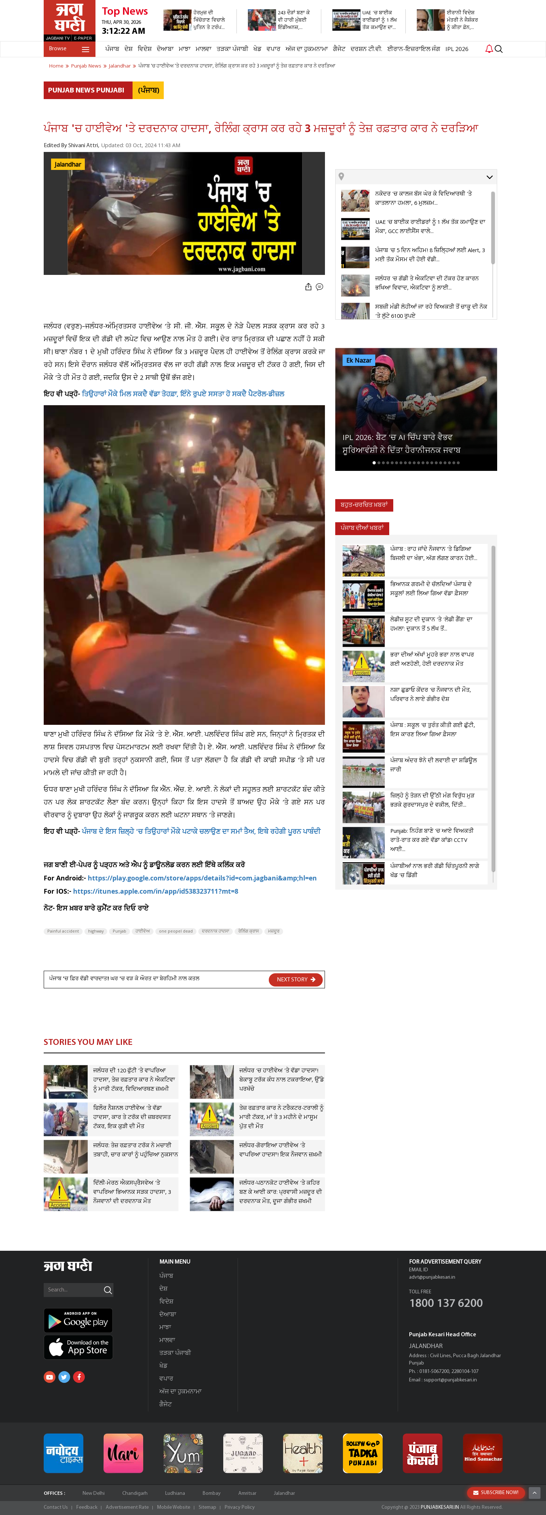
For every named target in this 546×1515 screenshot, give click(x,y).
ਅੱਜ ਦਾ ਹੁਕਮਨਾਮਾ (307, 49)
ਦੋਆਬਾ (165, 49)
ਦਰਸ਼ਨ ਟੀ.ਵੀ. (366, 49)
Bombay (212, 1493)
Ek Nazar (359, 360)
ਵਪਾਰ (274, 49)
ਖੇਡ (257, 49)
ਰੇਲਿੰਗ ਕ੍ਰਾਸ (248, 931)
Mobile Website (173, 1507)
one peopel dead (176, 931)
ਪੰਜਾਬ (112, 49)
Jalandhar (68, 164)
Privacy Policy (240, 1507)
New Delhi (94, 1493)
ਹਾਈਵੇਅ (142, 931)
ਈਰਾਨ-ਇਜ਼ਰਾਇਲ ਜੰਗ (413, 49)
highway (96, 931)
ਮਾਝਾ (185, 49)
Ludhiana (175, 1493)
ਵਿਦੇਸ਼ (145, 49)
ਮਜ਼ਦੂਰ (273, 931)
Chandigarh (135, 1493)
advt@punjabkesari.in (432, 1277)
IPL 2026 (457, 49)
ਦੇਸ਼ (128, 49)
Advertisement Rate (127, 1507)
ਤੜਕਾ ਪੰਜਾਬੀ (232, 49)
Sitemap (207, 1507)
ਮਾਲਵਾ (203, 49)
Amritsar (247, 1493)
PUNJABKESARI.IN (440, 1507)
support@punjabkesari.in (450, 1380)
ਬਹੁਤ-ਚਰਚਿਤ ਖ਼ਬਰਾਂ (364, 505)
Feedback (86, 1507)
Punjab (119, 931)
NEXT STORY (296, 979)
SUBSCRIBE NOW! (495, 1493)
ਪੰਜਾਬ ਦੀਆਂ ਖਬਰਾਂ (362, 528)
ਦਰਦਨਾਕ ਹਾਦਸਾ (215, 931)
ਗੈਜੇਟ (339, 49)
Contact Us (56, 1507)
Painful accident (63, 931)
